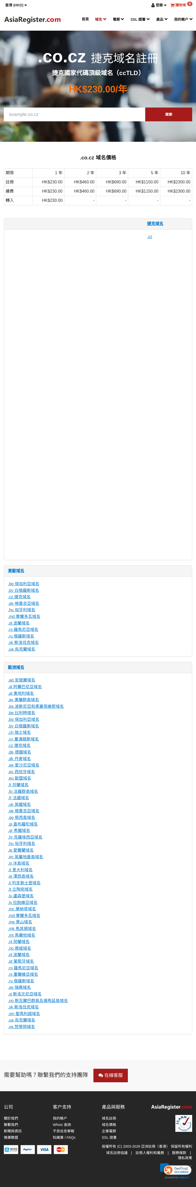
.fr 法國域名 (18, 798)
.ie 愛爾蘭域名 (21, 850)
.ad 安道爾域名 (21, 680)
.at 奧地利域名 (21, 693)
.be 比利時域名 (21, 713)
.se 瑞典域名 (19, 987)
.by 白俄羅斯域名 (23, 590)
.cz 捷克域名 (19, 597)
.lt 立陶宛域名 (20, 889)
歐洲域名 (16, 667)
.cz (149, 236)
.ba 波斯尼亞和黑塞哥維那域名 (36, 706)
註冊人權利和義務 (150, 1153)
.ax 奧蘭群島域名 (23, 700)
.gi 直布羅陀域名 (23, 824)
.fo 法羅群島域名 (23, 791)
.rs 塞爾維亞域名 (23, 974)
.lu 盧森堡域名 (21, 896)
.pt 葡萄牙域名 (21, 961)
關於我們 (11, 1118)
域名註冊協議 (117, 1153)
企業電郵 (109, 1131)
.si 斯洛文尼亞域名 (25, 994)
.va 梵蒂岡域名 (21, 1027)
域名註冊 (109, 1118)
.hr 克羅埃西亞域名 (25, 837)
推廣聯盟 (11, 1137)
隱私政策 (185, 1158)
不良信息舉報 (63, 1131)
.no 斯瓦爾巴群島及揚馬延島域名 (38, 1000)
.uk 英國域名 (19, 804)
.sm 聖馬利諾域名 (24, 1014)
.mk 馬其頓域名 (22, 928)
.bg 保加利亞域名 (23, 584)
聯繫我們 (11, 1125)
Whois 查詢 (62, 1125)
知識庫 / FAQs (64, 1137)
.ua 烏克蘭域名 (21, 649)
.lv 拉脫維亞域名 (23, 902)
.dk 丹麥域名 (19, 759)
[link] (176, 1171)
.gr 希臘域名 (19, 830)
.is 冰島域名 (18, 863)
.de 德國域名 (19, 752)
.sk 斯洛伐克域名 (23, 642)
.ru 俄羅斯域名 (21, 636)
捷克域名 (155, 223)
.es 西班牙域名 (21, 772)
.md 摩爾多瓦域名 (24, 616)
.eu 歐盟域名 (19, 778)
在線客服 (111, 1075)
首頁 (85, 19)
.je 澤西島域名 (21, 876)
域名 (101, 19)
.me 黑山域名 (20, 922)
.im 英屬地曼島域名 (25, 857)
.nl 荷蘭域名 (19, 941)
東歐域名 (16, 571)
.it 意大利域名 (20, 870)
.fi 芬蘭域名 (18, 785)
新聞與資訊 (13, 1131)
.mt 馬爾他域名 (21, 935)
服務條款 (179, 1153)
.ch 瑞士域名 (19, 732)
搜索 (168, 114)
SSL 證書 (140, 19)
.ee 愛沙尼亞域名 (23, 765)
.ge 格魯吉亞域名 (23, 603)
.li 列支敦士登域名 (24, 883)
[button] (16, 5)
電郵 (119, 19)
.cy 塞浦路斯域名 (23, 739)
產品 (162, 19)
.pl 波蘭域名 (19, 623)
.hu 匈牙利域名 (21, 610)
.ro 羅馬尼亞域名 (23, 629)
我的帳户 (183, 19)
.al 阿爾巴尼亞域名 (25, 687)
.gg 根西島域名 (21, 817)
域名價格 (109, 1125)
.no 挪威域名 (19, 948)
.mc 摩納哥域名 (22, 909)
